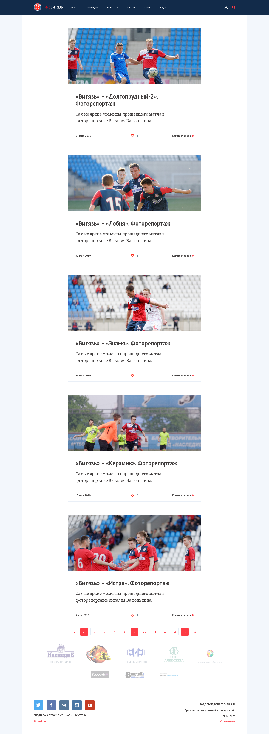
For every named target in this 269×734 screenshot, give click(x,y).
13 (174, 631)
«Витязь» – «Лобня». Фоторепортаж (122, 223)
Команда (92, 7)
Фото (147, 7)
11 (154, 631)
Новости (112, 7)
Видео (164, 7)
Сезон (131, 7)
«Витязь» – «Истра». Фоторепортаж (122, 582)
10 (144, 631)
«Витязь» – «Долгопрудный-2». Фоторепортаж (116, 100)
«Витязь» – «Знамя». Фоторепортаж (122, 343)
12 (164, 631)
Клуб (74, 7)
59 (195, 631)
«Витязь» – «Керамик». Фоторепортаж (126, 463)
